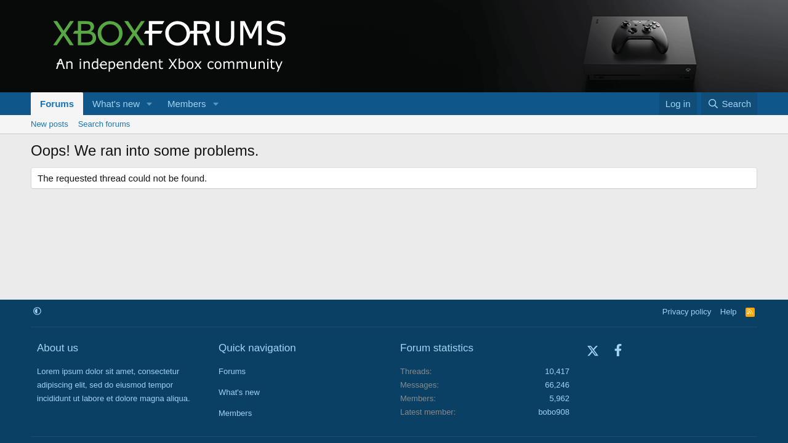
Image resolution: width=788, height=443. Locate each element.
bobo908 (553, 412)
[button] (149, 103)
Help (728, 311)
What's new (116, 103)
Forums (57, 103)
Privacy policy (686, 311)
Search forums (104, 124)
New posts (49, 124)
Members (186, 103)
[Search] (729, 103)
